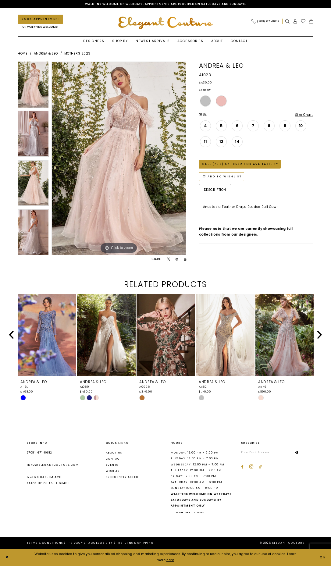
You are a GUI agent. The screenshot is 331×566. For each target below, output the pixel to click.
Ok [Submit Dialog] (322, 557)
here (170, 560)
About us (114, 452)
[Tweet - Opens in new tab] (168, 259)
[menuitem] (267, 21)
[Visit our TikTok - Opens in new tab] (260, 467)
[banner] (165, 23)
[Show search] (287, 21)
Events (112, 465)
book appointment (191, 512)
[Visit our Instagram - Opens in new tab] (251, 467)
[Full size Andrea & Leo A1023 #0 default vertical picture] (119, 158)
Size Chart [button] (304, 114)
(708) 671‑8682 (39, 452)
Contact (114, 459)
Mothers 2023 (77, 53)
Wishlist (113, 471)
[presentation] (47, 335)
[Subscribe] (299, 453)
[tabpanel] (33, 86)
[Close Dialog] (7, 558)
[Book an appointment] (40, 19)
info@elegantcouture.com (53, 465)
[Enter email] (271, 453)
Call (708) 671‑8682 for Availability (240, 164)
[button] (295, 21)
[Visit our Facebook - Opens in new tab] (242, 467)
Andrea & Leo (46, 53)
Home (22, 53)
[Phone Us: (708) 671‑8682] (265, 21)
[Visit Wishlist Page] (303, 21)
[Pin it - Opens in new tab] (177, 259)
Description (215, 191)
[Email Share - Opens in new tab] (185, 259)
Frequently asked (122, 477)
